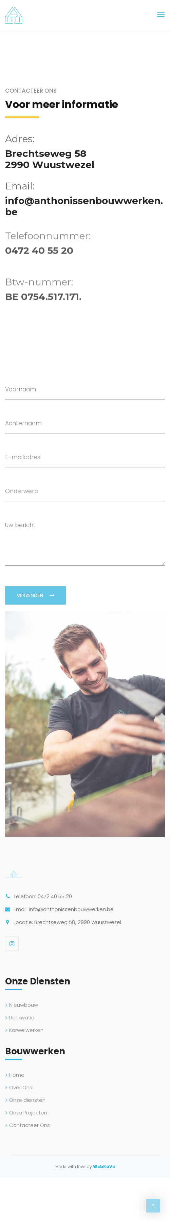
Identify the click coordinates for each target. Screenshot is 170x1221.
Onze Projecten (28, 1112)
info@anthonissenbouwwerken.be (84, 206)
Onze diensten (27, 1100)
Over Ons (20, 1087)
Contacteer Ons (29, 1125)
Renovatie (22, 1017)
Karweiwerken (26, 1030)
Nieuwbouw (23, 1005)
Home (16, 1074)
